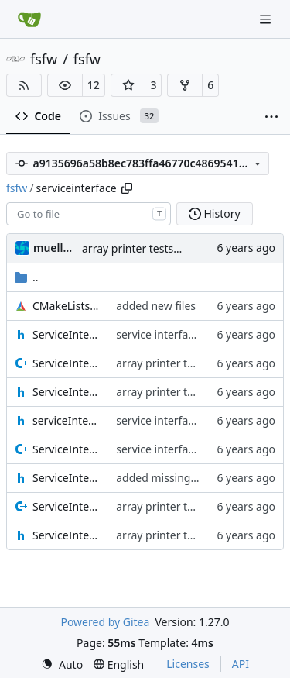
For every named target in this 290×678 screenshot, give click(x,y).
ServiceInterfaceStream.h (66, 535)
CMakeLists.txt (66, 305)
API (240, 663)
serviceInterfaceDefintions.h (66, 420)
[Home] (29, 19)
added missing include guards (192, 477)
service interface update (177, 334)
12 (93, 84)
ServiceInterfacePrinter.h (66, 477)
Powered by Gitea (104, 621)
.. (27, 277)
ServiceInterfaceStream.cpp (66, 506)
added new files (156, 305)
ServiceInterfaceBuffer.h (66, 391)
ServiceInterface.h (66, 334)
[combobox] (88, 213)
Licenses (188, 663)
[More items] (271, 117)
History (215, 213)
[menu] (62, 664)
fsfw (43, 59)
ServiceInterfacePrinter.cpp (66, 449)
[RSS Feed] (24, 85)
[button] (65, 85)
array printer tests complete (152, 248)
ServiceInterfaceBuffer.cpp (66, 363)
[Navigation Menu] (266, 19)
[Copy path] (126, 188)
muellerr (55, 247)
